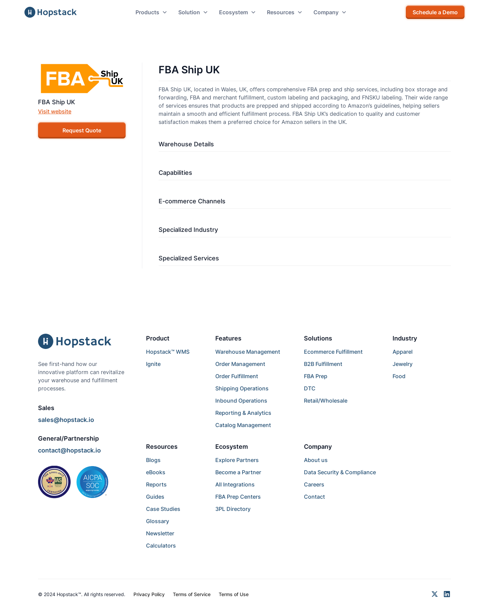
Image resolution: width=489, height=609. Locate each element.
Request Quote (81, 130)
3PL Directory (233, 508)
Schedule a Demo (435, 12)
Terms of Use (234, 594)
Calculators (161, 545)
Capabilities (175, 172)
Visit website (54, 111)
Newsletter (160, 533)
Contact (314, 496)
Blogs (153, 460)
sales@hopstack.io (66, 419)
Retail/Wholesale (325, 400)
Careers (314, 484)
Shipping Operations (242, 388)
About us (316, 460)
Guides (155, 496)
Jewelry (403, 364)
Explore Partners (237, 460)
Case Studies (163, 508)
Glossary (157, 521)
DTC (309, 388)
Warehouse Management (247, 351)
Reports (156, 484)
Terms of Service (192, 594)
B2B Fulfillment (323, 364)
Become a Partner (238, 472)
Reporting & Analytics (243, 412)
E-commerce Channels (192, 201)
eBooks (155, 472)
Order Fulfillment (236, 376)
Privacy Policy (149, 594)
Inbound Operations (241, 400)
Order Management (240, 364)
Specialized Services (189, 258)
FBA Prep (315, 376)
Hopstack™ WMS (167, 351)
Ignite (153, 364)
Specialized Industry (188, 229)
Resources (162, 446)
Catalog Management (243, 425)
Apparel (403, 351)
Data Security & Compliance (340, 472)
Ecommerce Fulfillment (333, 351)
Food (399, 376)
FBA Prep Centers (238, 496)
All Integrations (235, 484)
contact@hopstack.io (69, 450)
